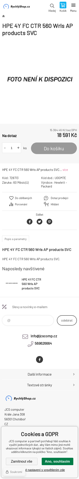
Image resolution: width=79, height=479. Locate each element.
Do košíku (54, 148)
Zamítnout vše (21, 461)
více (65, 170)
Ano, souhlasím (57, 461)
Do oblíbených (23, 198)
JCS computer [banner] (16, 7)
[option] (39, 80)
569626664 (43, 343)
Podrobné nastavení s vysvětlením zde (39, 470)
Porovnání (21, 204)
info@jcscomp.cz (44, 336)
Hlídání (55, 204)
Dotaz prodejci (59, 198)
